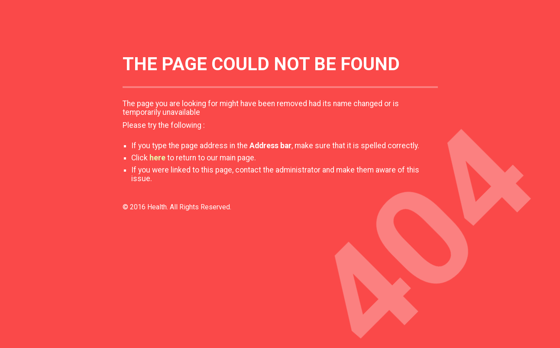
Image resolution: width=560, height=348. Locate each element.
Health (157, 207)
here (157, 157)
